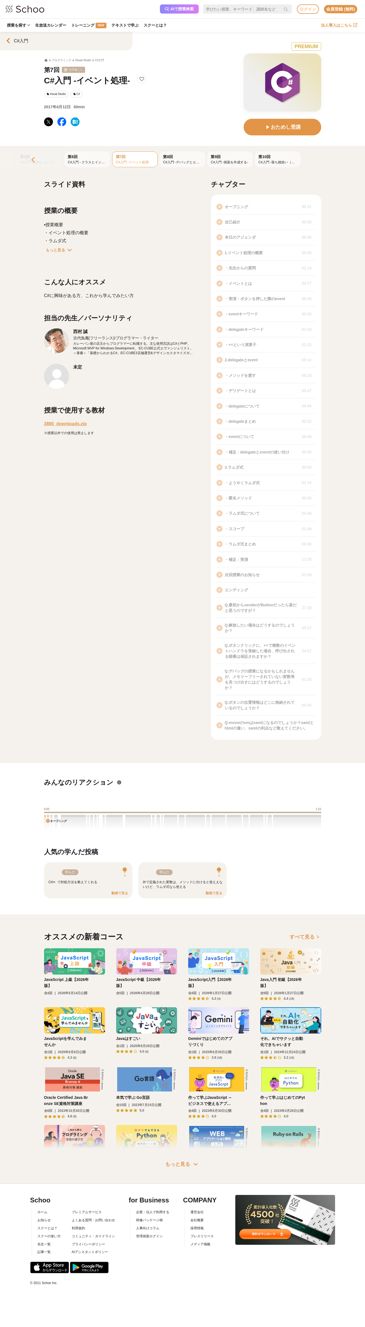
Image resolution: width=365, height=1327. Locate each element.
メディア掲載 (200, 1244)
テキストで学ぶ (125, 25)
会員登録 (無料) (340, 9)
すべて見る (305, 937)
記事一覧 (44, 1252)
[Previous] (33, 160)
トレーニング (88, 25)
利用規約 (78, 1228)
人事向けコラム (147, 1228)
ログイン (308, 9)
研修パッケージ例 (149, 1220)
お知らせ (44, 1220)
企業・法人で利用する (152, 1212)
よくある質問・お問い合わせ (93, 1220)
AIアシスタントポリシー (90, 1252)
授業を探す (18, 25)
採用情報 (197, 1228)
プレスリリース (202, 1236)
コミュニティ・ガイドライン (93, 1236)
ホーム (42, 1212)
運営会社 (197, 1212)
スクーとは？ (155, 25)
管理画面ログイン (149, 1236)
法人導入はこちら (339, 25)
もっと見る (60, 250)
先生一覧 (44, 1244)
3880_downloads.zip (65, 423)
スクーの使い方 (49, 1236)
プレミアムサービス (87, 1212)
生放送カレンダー (50, 25)
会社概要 (197, 1220)
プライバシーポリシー (88, 1244)
